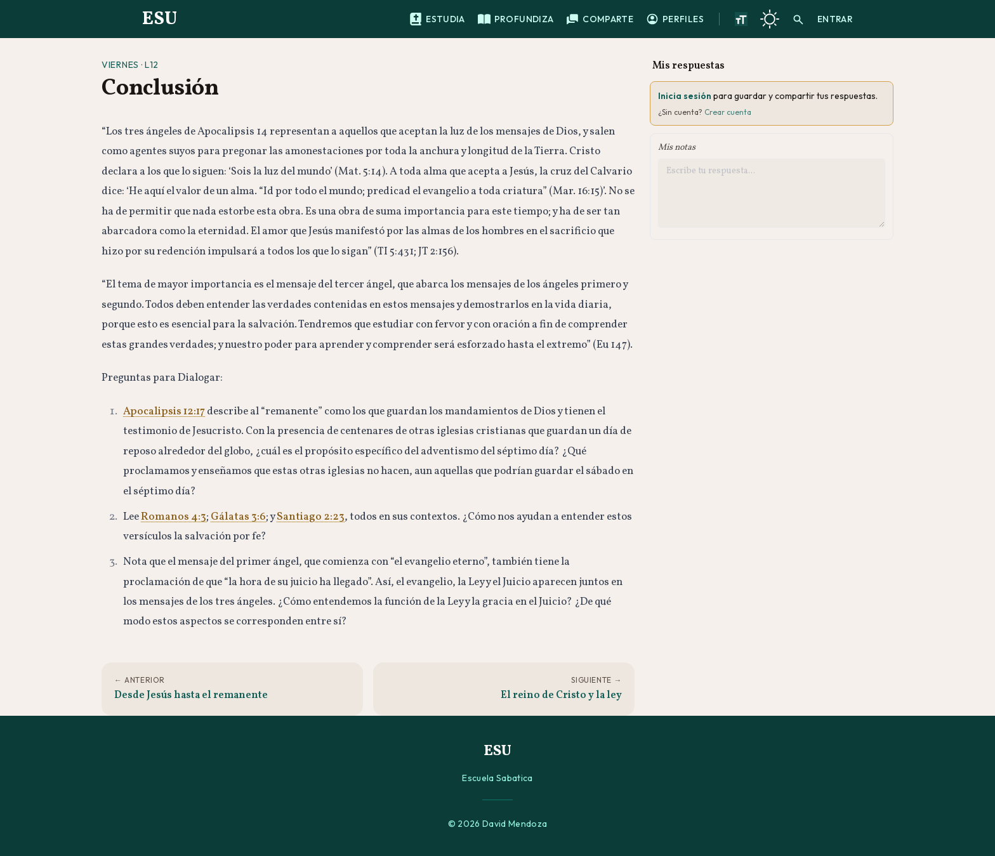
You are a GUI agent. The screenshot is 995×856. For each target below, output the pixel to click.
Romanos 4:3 (173, 517)
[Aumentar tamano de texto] (741, 19)
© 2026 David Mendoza (498, 823)
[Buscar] (798, 19)
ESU (159, 19)
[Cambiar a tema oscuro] (769, 19)
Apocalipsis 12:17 (164, 411)
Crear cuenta (727, 112)
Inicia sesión (684, 96)
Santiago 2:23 (311, 517)
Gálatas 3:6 (238, 517)
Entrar (835, 19)
